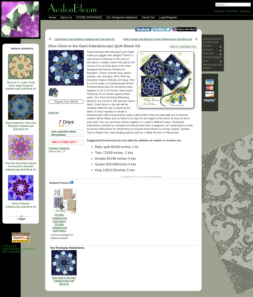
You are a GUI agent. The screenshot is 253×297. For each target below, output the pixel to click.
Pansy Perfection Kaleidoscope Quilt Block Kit (20, 205)
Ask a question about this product (63, 133)
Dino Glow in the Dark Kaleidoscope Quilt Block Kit (64, 280)
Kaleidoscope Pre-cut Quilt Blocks (212, 41)
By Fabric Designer (212, 57)
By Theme (208, 49)
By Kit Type (208, 53)
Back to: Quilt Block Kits (183, 46)
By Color (207, 45)
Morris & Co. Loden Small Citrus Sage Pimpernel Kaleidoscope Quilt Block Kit (20, 85)
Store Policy (232, 11)
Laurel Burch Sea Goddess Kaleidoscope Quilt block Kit (84, 39)
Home (52, 17)
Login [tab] (20, 218)
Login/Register (168, 17)
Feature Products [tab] (20, 48)
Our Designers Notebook (121, 17)
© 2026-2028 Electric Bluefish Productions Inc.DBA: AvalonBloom (20, 249)
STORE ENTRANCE (89, 17)
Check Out (148, 17)
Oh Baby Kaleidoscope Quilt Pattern (59, 210)
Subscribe (245, 11)
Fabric (206, 61)
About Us (66, 17)
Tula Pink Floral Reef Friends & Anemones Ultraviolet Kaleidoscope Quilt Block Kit (20, 166)
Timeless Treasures (58, 148)
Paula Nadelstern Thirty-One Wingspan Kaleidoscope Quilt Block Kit (20, 126)
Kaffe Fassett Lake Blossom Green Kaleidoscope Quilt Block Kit (157, 39)
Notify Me (53, 112)
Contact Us (219, 11)
